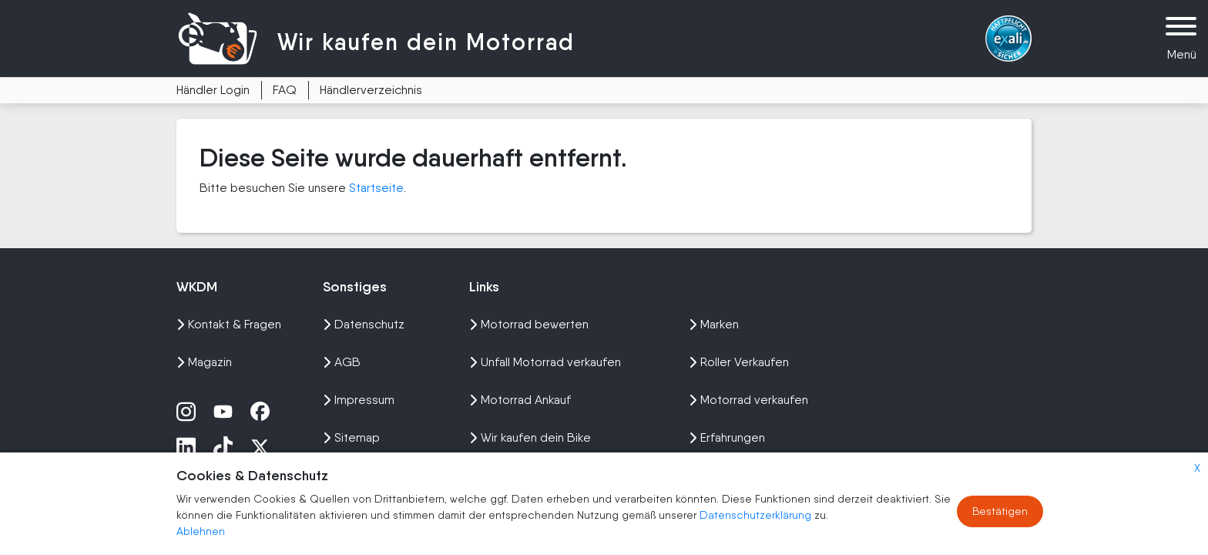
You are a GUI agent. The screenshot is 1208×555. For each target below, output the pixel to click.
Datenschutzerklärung (757, 515)
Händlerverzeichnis (371, 89)
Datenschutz (363, 324)
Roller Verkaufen (739, 362)
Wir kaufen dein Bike (530, 437)
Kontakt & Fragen (228, 324)
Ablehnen (200, 531)
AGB (342, 362)
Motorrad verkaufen (748, 399)
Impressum (358, 399)
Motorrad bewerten (529, 324)
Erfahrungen (727, 437)
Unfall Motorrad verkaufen (545, 362)
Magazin (204, 362)
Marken (714, 324)
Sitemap (351, 437)
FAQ (285, 89)
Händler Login (213, 89)
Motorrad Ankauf (520, 399)
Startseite (376, 187)
